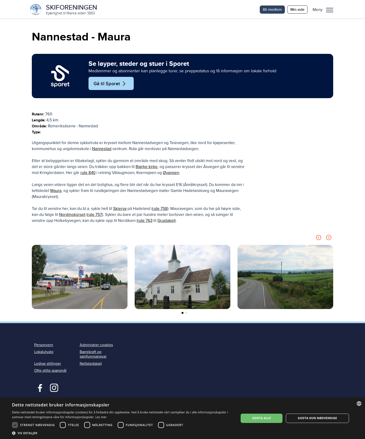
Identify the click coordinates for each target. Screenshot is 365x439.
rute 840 (87, 173)
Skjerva (120, 209)
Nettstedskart (91, 363)
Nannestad (101, 149)
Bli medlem (272, 9)
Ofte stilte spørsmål (50, 370)
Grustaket (166, 221)
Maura (55, 191)
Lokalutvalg (43, 352)
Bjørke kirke (147, 167)
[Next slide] (328, 239)
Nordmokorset (72, 215)
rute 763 (145, 221)
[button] (325, 10)
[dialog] (182, 418)
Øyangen (171, 173)
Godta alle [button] (261, 418)
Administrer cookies (96, 345)
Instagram (54, 387)
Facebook (39, 387)
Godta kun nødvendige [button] (317, 418)
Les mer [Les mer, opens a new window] (101, 417)
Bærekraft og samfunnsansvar (93, 354)
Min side (297, 9)
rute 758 (159, 209)
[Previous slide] (318, 239)
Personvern (43, 345)
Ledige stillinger (47, 363)
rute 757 (94, 215)
